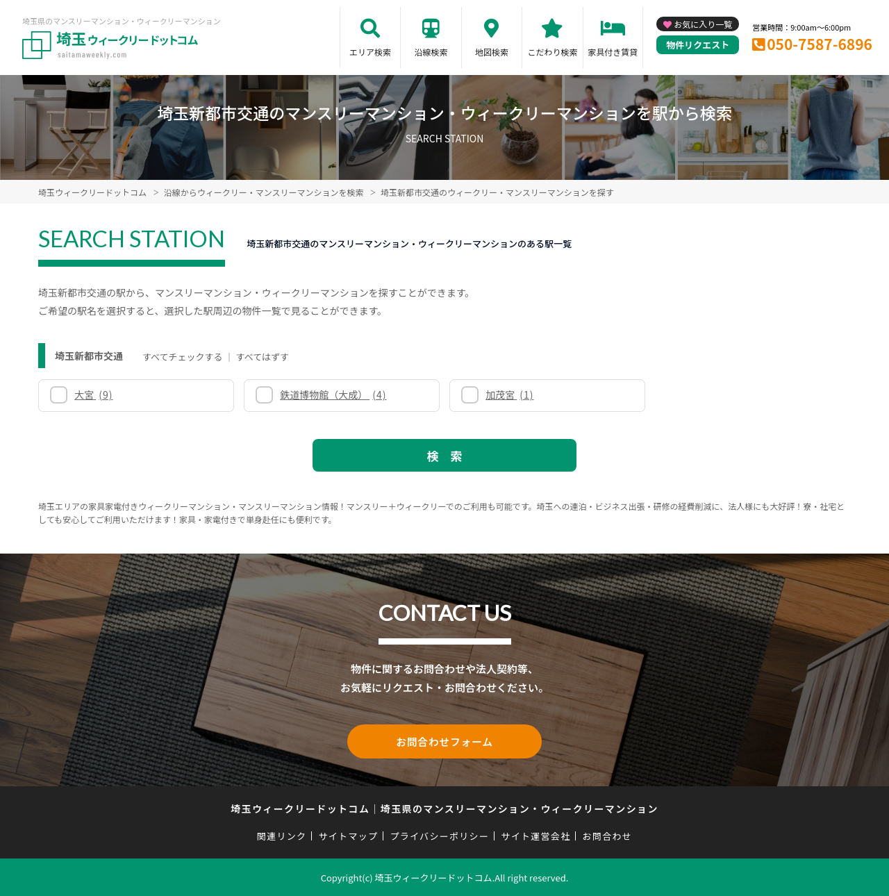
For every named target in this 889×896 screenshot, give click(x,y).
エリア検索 (370, 52)
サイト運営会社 (535, 835)
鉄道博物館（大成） (333, 394)
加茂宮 (509, 394)
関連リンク (282, 835)
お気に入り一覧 (703, 24)
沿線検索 (430, 52)
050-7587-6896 (819, 43)
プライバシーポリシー (439, 835)
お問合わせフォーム (444, 741)
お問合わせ (608, 835)
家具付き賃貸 (613, 52)
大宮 (93, 394)
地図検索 (491, 52)
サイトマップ (349, 835)
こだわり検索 (552, 52)
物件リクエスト (697, 44)
